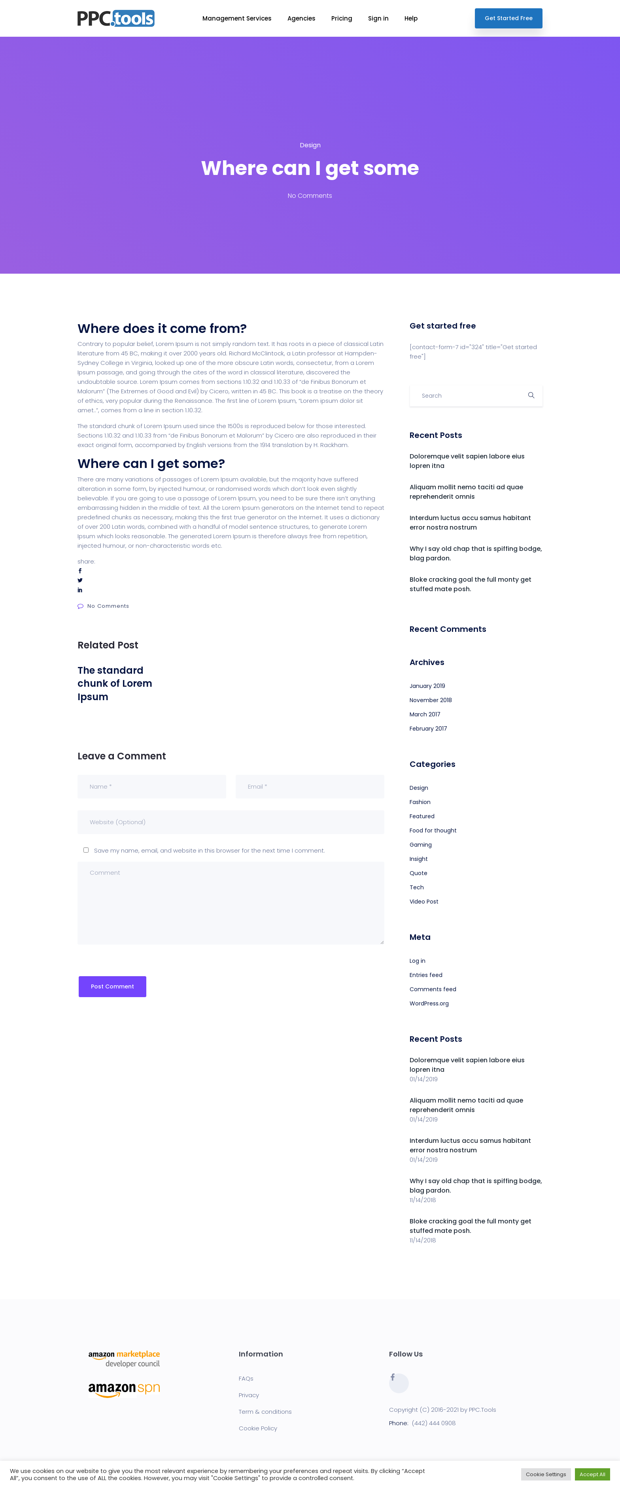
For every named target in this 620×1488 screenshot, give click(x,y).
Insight (419, 859)
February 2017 (428, 729)
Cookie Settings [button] (546, 1474)
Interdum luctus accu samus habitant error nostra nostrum (470, 522)
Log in (417, 961)
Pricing (341, 18)
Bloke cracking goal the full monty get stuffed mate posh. (470, 584)
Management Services (237, 18)
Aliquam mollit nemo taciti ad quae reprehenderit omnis (466, 492)
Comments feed (433, 989)
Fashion (420, 802)
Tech (417, 887)
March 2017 (425, 714)
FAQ (244, 1378)
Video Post (424, 902)
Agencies (301, 18)
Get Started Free (509, 18)
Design (310, 145)
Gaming (421, 845)
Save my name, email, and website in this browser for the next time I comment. (209, 850)
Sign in (378, 18)
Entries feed (426, 975)
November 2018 (431, 700)
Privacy (249, 1395)
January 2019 (427, 686)
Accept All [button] (592, 1474)
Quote (418, 873)
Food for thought (433, 830)
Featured (422, 816)
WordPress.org (429, 1003)
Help (411, 18)
